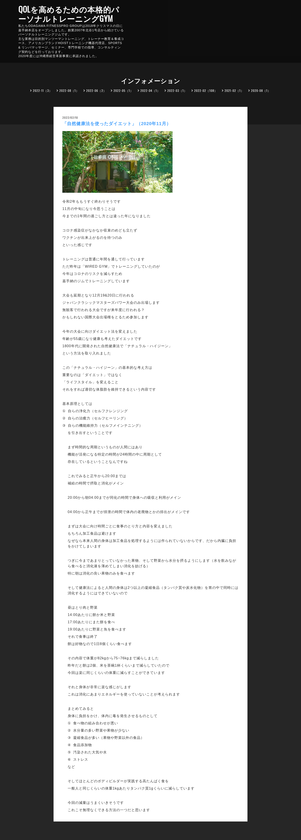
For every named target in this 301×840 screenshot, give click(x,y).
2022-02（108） (205, 90)
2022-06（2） (96, 90)
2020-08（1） (261, 90)
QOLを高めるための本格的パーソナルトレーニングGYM (68, 13)
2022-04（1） (150, 90)
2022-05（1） (123, 90)
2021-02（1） (234, 90)
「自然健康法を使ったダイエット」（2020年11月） (116, 123)
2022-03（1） (177, 90)
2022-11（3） (42, 90)
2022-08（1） (69, 90)
